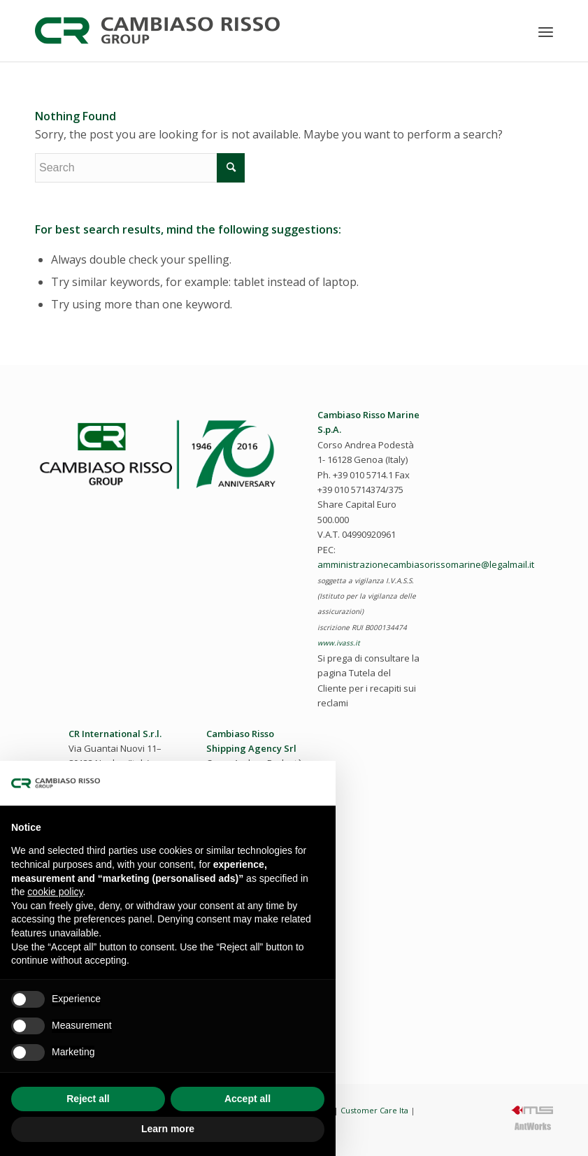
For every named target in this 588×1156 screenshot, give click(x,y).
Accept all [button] (247, 1098)
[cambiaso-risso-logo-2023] (157, 31)
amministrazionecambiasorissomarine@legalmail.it (425, 564)
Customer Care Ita (374, 1110)
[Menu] (545, 31)
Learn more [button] (167, 1128)
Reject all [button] (87, 1098)
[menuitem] (545, 31)
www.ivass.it (338, 643)
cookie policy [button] (55, 891)
